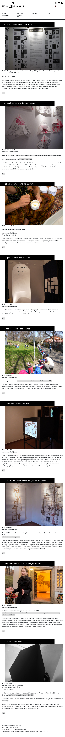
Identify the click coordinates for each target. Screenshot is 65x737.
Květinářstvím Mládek (25, 159)
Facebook (56, 3)
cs (60, 6)
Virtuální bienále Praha (20, 15)
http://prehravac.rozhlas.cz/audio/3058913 (21, 695)
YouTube (59, 3)
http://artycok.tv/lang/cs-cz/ (11, 537)
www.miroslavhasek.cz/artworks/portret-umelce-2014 (34, 381)
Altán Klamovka (5, 14)
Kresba (34, 13)
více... (3, 93)
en (62, 6)
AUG (49, 13)
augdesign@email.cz (20, 729)
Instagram (62, 3)
